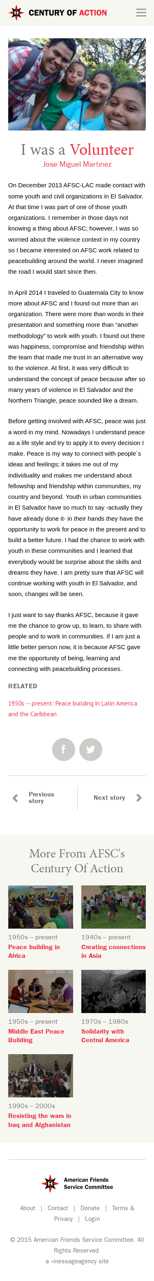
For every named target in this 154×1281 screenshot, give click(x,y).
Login (92, 1220)
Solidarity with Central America (105, 1036)
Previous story (41, 798)
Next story (109, 798)
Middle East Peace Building (36, 1036)
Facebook (63, 749)
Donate (90, 1209)
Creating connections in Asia (113, 952)
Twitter (90, 749)
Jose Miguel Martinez (77, 165)
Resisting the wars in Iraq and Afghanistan (39, 1121)
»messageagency (74, 1262)
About (27, 1209)
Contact (58, 1209)
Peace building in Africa (34, 952)
